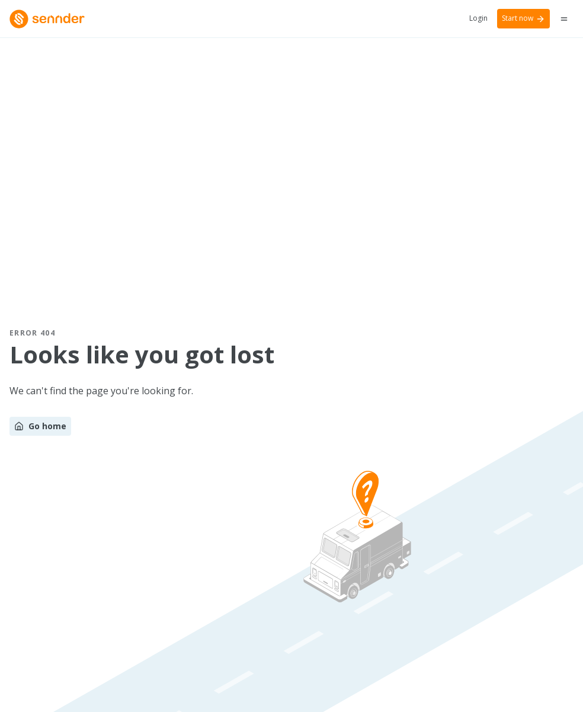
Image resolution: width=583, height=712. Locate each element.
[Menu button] (564, 18)
